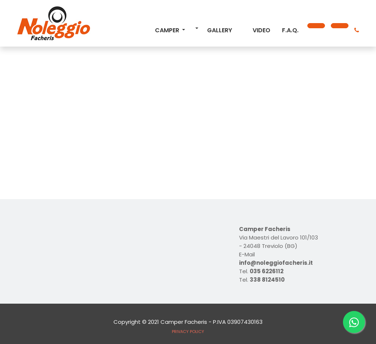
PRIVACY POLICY (188, 331)
